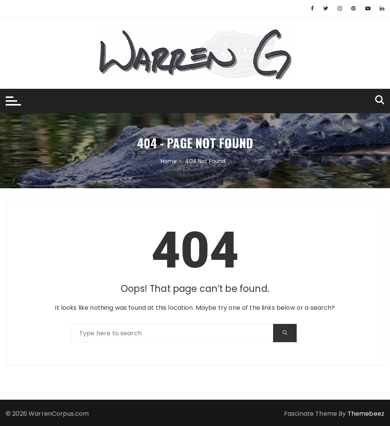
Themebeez (366, 413)
